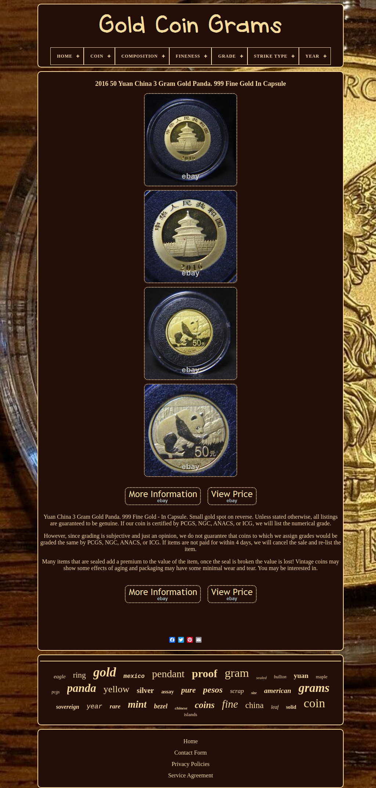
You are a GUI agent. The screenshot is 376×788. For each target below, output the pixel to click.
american (277, 690)
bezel (160, 706)
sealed (261, 677)
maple (322, 676)
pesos (213, 689)
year (94, 706)
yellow (117, 689)
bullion (280, 676)
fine (230, 704)
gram (237, 672)
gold (104, 672)
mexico (134, 676)
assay (167, 691)
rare (115, 706)
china (254, 705)
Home (190, 741)
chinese (181, 708)
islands (190, 714)
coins (204, 705)
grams (314, 687)
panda (81, 688)
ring (79, 674)
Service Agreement (190, 775)
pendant (168, 673)
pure (188, 690)
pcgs (56, 691)
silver (145, 690)
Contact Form (190, 752)
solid (291, 707)
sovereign (67, 707)
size (254, 693)
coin (314, 703)
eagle (59, 676)
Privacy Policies (190, 764)
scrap (237, 690)
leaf (275, 707)
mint (137, 704)
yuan (301, 675)
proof (204, 673)
